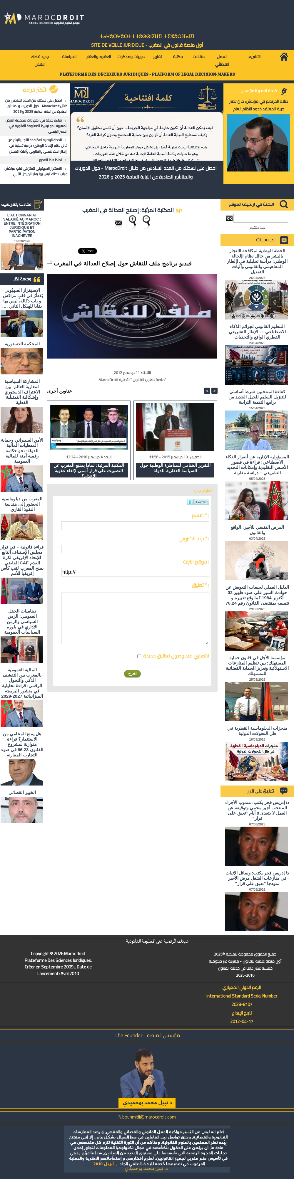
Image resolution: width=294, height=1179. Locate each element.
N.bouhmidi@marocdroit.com (147, 1116)
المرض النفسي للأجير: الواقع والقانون (257, 530)
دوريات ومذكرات (131, 56)
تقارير (157, 56)
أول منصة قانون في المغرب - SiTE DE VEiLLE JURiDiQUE (147, 45)
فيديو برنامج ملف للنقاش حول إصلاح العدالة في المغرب (123, 263)
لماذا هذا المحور (50, 160)
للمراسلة (69, 56)
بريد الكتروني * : (193, 538)
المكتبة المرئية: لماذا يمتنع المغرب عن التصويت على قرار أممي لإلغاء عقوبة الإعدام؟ (89, 470)
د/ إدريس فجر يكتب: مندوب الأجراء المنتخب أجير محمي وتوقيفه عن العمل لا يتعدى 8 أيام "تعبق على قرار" (257, 810)
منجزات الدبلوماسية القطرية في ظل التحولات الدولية (257, 731)
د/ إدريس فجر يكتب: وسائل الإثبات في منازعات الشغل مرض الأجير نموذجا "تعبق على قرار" (257, 878)
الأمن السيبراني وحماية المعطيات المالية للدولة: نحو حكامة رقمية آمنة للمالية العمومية (22, 451)
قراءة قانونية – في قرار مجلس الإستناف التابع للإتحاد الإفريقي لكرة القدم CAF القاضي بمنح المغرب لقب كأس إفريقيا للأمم (22, 560)
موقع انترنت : (196, 561)
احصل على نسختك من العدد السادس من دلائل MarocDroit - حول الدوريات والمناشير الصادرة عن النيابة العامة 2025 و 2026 (36, 106)
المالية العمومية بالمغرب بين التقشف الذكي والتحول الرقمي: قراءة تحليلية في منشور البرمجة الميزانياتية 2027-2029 (22, 683)
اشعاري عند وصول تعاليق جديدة (176, 655)
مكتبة (178, 56)
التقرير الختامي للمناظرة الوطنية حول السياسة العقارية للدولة (175, 468)
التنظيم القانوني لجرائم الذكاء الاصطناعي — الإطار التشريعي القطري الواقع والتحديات (257, 331)
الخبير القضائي (22, 792)
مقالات (199, 56)
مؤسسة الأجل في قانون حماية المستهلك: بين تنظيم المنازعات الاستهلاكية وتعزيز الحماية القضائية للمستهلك (257, 665)
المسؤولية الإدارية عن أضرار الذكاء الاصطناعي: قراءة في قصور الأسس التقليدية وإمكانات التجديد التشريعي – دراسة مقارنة (257, 464)
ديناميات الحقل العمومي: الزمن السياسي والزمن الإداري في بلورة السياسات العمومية (22, 621)
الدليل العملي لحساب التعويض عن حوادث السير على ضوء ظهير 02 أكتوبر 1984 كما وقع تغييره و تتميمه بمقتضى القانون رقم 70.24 (257, 595)
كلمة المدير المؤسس (258, 91)
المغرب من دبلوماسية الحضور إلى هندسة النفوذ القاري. (22, 504)
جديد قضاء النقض (40, 60)
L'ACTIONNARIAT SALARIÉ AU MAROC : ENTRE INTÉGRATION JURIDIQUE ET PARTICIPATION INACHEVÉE (22, 225)
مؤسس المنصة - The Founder (147, 1035)
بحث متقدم (257, 227)
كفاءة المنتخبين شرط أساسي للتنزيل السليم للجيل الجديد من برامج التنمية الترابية (257, 397)
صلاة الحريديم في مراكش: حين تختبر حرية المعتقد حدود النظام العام (258, 105)
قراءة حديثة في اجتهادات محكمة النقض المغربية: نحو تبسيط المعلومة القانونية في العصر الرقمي (36, 126)
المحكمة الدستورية (22, 343)
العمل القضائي (222, 60)
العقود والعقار (98, 56)
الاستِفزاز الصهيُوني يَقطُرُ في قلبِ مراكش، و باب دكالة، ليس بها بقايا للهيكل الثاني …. (35, 171)
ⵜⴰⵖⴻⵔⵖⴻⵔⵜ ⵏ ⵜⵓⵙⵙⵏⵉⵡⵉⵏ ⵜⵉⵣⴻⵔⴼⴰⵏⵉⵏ (147, 36)
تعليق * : (200, 585)
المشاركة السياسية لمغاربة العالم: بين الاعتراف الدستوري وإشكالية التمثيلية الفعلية (22, 392)
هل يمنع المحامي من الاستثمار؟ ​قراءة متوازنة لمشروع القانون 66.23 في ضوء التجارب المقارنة (22, 744)
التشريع (254, 56)
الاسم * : (200, 515)
